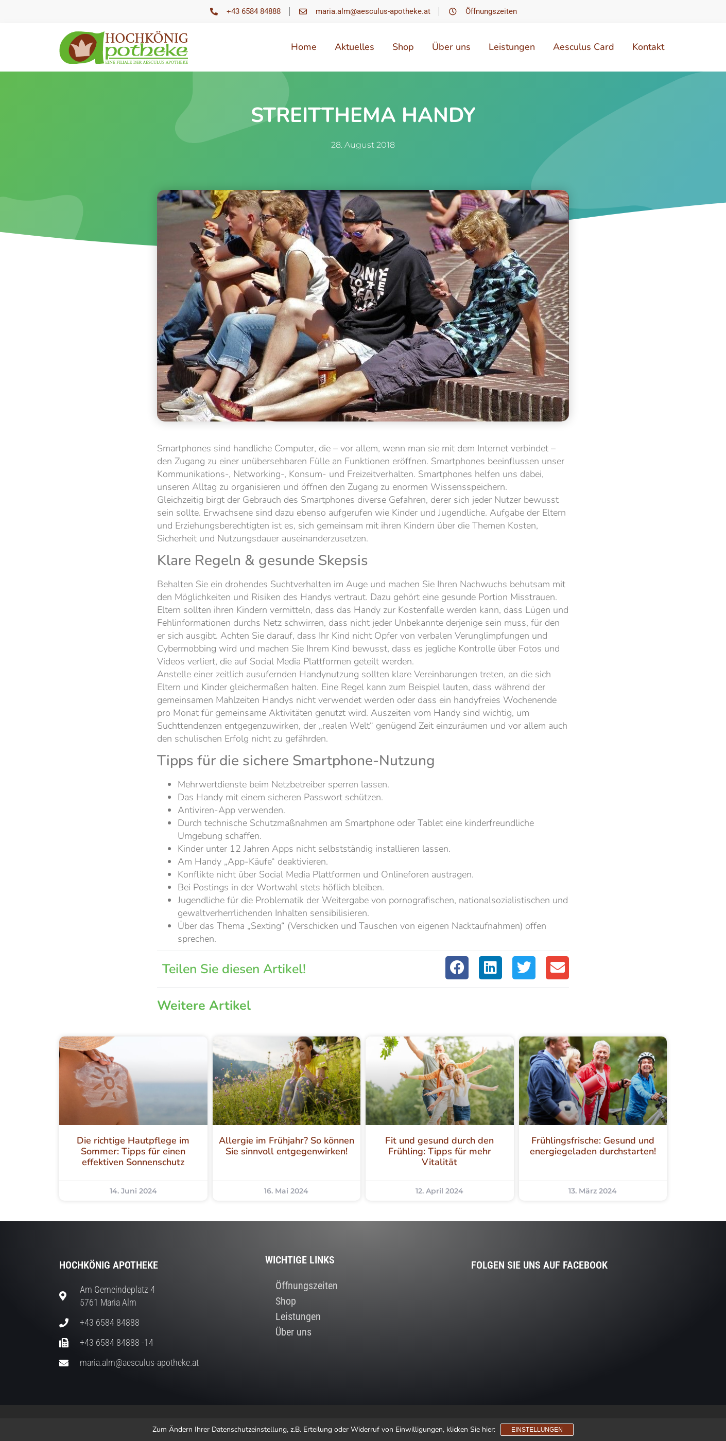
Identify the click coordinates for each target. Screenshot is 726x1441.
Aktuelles (354, 47)
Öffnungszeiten (306, 1285)
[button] (457, 967)
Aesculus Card (583, 47)
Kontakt (648, 47)
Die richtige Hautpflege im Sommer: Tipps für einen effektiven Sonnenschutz (133, 1151)
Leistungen (512, 47)
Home (304, 47)
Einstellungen (537, 1429)
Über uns (451, 47)
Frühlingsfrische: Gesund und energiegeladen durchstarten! (593, 1145)
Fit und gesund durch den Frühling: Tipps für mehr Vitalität (439, 1151)
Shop (403, 47)
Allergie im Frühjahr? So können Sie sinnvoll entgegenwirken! (286, 1145)
